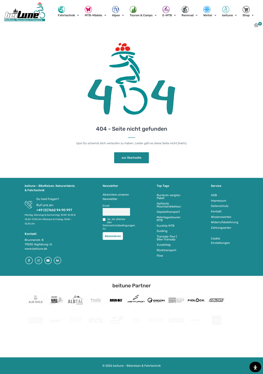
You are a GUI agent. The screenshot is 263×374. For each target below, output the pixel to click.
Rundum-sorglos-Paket (169, 196)
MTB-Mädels (93, 11)
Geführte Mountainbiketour (169, 205)
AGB (214, 195)
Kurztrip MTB (165, 225)
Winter (207, 11)
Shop (246, 11)
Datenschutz (219, 206)
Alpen (116, 11)
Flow (160, 255)
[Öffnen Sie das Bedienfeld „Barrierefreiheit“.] (255, 367)
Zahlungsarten (221, 227)
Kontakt (216, 211)
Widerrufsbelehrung (224, 222)
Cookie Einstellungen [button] (220, 241)
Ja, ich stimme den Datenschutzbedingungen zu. (116, 224)
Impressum (218, 200)
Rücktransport (166, 250)
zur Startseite (131, 157)
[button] (256, 26)
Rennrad (188, 11)
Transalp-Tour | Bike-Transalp (167, 238)
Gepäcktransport (168, 212)
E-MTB (167, 11)
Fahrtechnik (66, 11)
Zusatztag (164, 244)
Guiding (162, 231)
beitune (227, 11)
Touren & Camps (141, 11)
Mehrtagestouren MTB (168, 219)
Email (106, 205)
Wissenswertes (221, 217)
